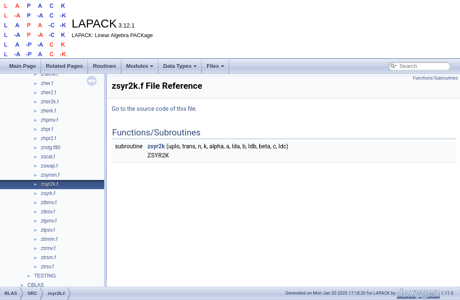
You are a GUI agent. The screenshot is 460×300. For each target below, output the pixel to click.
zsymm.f (50, 175)
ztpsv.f (48, 230)
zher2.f (48, 92)
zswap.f (49, 166)
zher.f (47, 83)
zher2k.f (50, 102)
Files (215, 66)
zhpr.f (47, 129)
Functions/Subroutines (435, 78)
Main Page (22, 66)
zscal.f (48, 157)
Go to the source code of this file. (154, 108)
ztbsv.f (48, 212)
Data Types (180, 66)
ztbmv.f (49, 202)
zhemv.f (49, 74)
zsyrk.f (48, 193)
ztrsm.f (48, 257)
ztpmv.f (49, 221)
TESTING (45, 276)
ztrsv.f (47, 267)
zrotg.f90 (50, 147)
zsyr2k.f (49, 184)
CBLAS (36, 285)
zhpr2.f (48, 138)
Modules (139, 66)
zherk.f (48, 111)
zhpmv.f (49, 120)
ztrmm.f (49, 239)
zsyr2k (156, 146)
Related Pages (64, 66)
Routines (104, 66)
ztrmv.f (48, 248)
